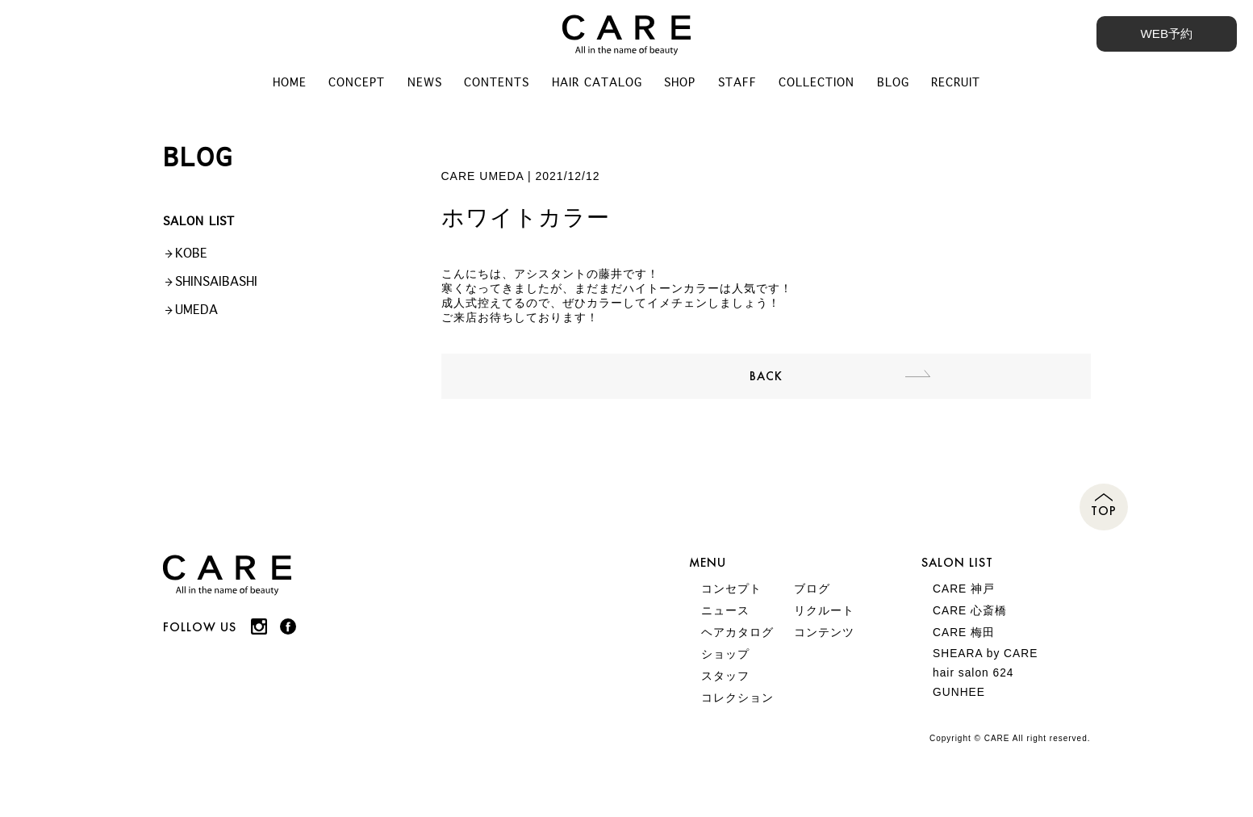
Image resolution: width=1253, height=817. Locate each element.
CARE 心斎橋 (971, 616)
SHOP (681, 84)
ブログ (812, 594)
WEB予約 (1165, 33)
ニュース (725, 616)
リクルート (824, 616)
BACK (766, 380)
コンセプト (731, 594)
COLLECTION (819, 84)
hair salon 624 (974, 683)
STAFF (739, 84)
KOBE (191, 255)
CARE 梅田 (964, 639)
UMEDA (196, 312)
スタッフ (725, 684)
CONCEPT (355, 84)
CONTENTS (495, 84)
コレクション (737, 707)
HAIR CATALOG (596, 84)
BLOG (895, 84)
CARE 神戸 (964, 594)
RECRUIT (959, 84)
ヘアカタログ (737, 639)
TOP (1104, 516)
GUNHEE (960, 704)
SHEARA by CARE (986, 662)
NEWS (423, 84)
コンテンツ (824, 639)
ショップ (725, 662)
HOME (286, 84)
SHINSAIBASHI (216, 283)
